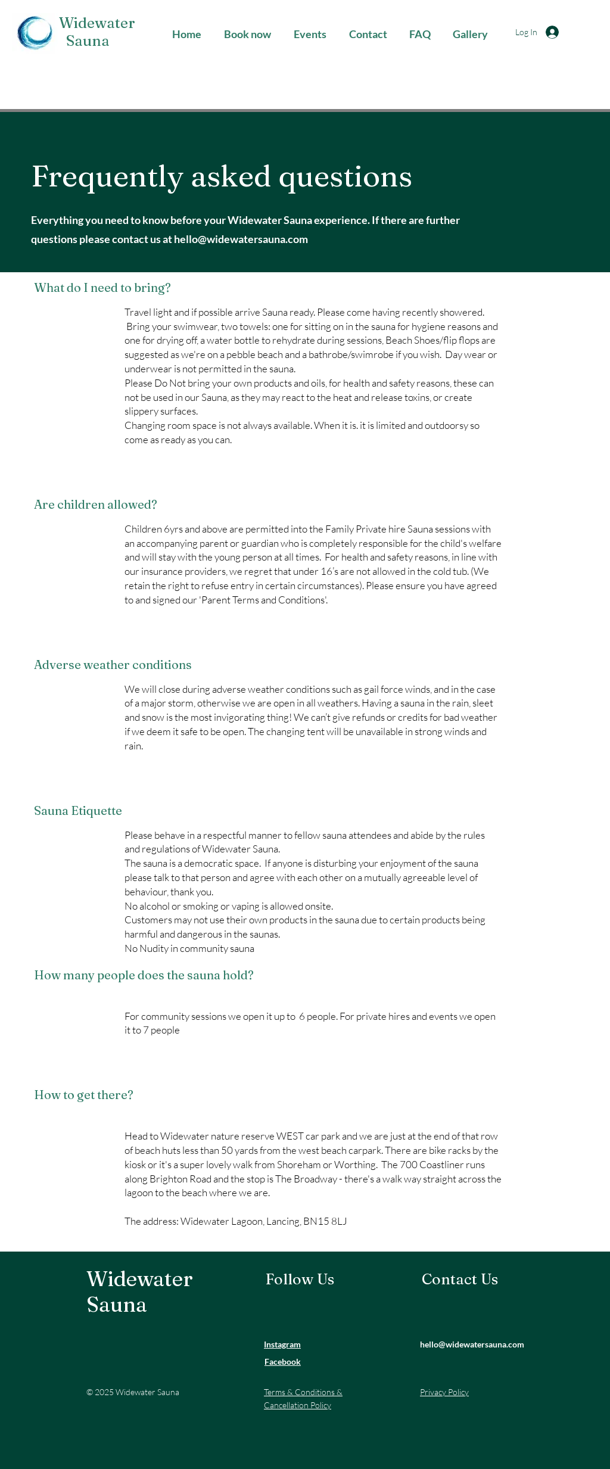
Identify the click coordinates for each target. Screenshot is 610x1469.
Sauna (82, 40)
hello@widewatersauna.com (241, 238)
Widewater (95, 23)
